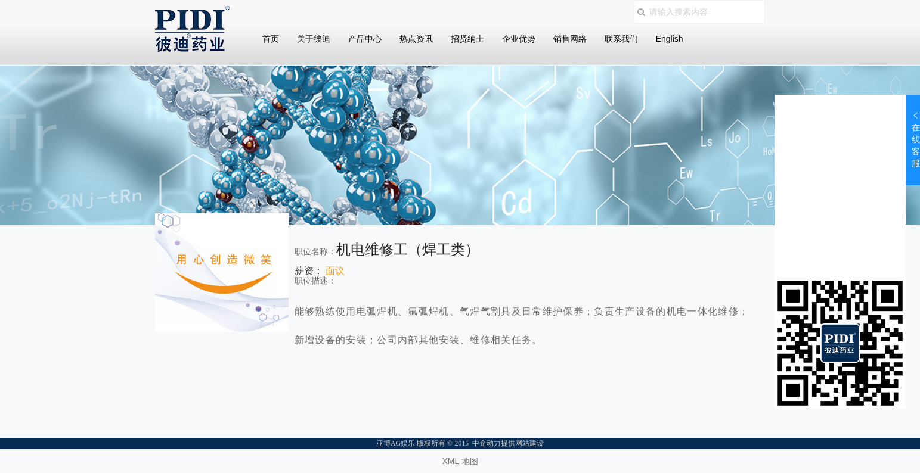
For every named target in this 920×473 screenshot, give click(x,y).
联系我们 (621, 38)
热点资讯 (416, 38)
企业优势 (518, 38)
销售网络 (570, 38)
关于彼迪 (313, 38)
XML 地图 (460, 461)
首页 (270, 38)
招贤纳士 (467, 38)
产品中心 (365, 38)
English (669, 38)
